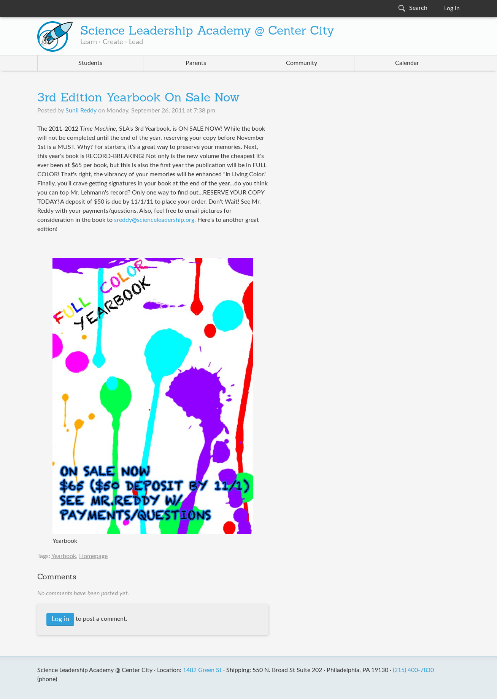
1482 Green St (202, 670)
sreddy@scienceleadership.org (154, 220)
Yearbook (63, 556)
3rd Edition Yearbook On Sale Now (138, 98)
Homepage (93, 556)
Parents (196, 63)
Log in (60, 619)
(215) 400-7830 (413, 670)
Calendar (407, 63)
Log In (452, 8)
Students (90, 63)
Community (301, 63)
